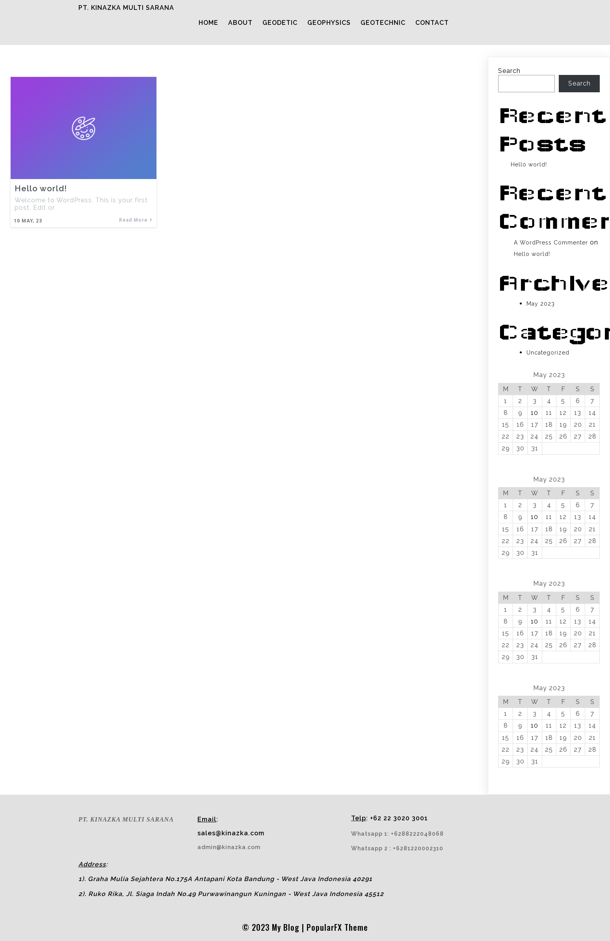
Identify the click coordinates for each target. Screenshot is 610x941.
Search (509, 73)
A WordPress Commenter (551, 244)
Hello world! (529, 166)
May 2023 (540, 305)
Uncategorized (547, 354)
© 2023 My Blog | (274, 913)
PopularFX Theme (337, 913)
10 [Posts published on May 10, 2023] (534, 414)
